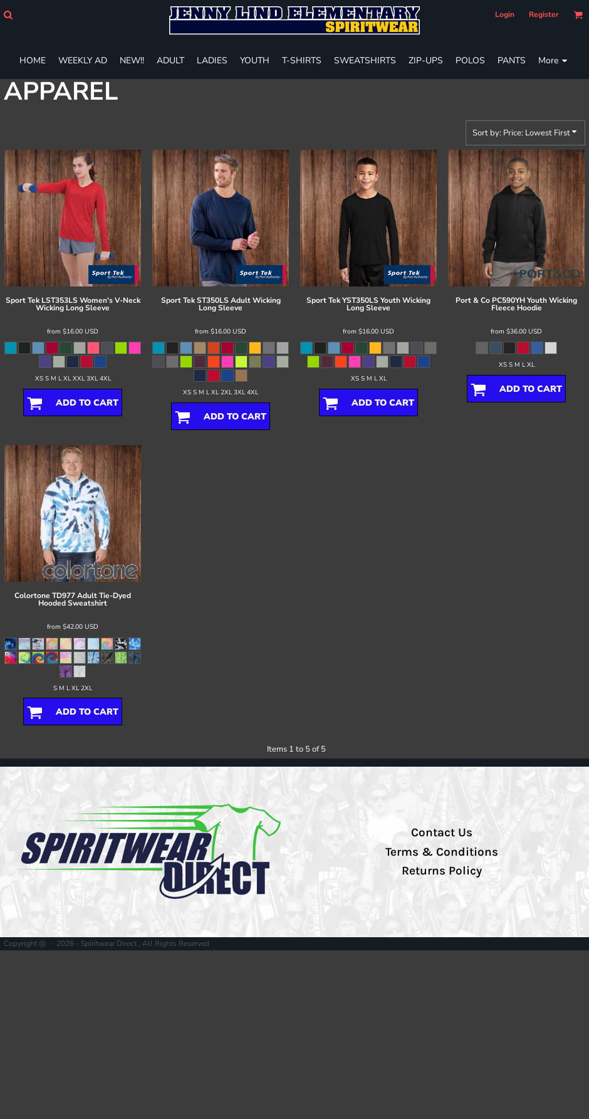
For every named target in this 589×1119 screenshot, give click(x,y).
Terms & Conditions (441, 852)
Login (504, 14)
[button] (8, 14)
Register (544, 14)
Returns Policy (442, 871)
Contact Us (441, 832)
